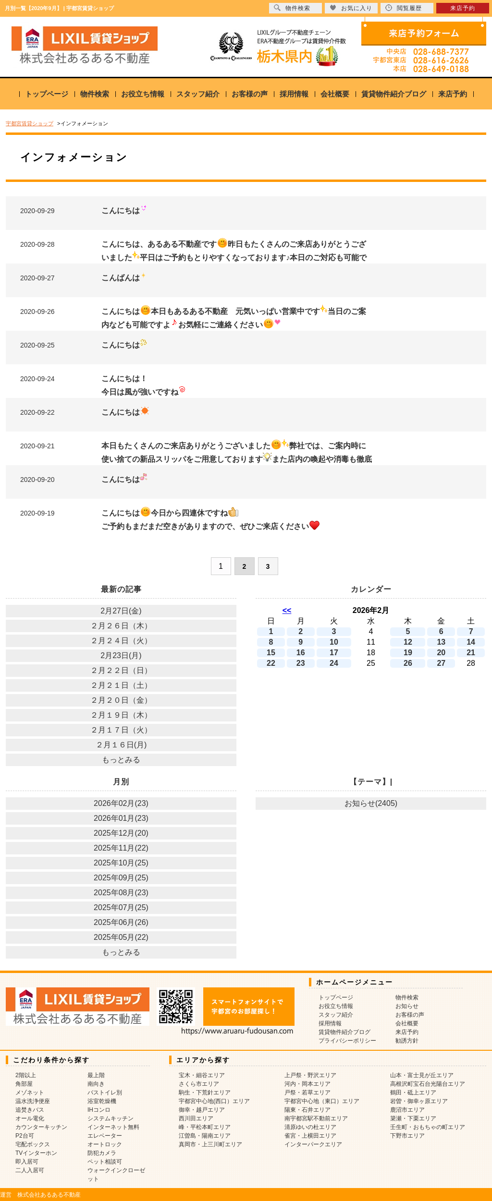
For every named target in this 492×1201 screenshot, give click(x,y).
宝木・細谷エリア (202, 1075)
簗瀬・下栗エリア (413, 1118)
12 (408, 642)
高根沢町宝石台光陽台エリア (427, 1084)
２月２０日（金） (121, 700)
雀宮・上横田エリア (310, 1135)
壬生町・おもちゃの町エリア (427, 1127)
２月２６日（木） (121, 626)
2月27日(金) (120, 611)
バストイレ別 (104, 1092)
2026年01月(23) (121, 818)
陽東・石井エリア (307, 1109)
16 (300, 653)
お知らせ (406, 1006)
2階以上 (25, 1075)
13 (441, 642)
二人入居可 (29, 1170)
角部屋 (24, 1084)
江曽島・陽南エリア (205, 1135)
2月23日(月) (120, 655)
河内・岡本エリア (307, 1084)
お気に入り (351, 8)
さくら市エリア (199, 1084)
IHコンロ (99, 1109)
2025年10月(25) (121, 863)
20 (441, 653)
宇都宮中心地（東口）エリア (321, 1101)
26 (408, 663)
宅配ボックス (32, 1144)
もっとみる (121, 760)
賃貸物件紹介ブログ (393, 94)
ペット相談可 (104, 1161)
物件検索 (94, 94)
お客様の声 (250, 94)
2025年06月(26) (121, 922)
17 (334, 653)
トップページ (46, 94)
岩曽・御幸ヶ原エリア (419, 1101)
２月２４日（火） (121, 641)
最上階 (96, 1075)
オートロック (104, 1144)
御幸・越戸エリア (202, 1109)
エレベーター (104, 1135)
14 (471, 642)
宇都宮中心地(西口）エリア (214, 1101)
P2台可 (24, 1135)
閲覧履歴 (403, 8)
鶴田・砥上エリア (413, 1092)
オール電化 (29, 1118)
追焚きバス (29, 1109)
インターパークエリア (313, 1144)
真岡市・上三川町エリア (210, 1144)
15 (271, 653)
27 (441, 663)
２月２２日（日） (121, 670)
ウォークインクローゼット (116, 1174)
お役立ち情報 (142, 94)
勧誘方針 (406, 1040)
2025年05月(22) (121, 937)
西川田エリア (196, 1118)
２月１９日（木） (121, 715)
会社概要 (334, 94)
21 (471, 653)
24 (334, 663)
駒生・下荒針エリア (205, 1092)
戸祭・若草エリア (307, 1092)
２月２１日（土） (121, 685)
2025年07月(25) (121, 907)
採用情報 (294, 94)
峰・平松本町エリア (205, 1127)
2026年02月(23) (121, 803)
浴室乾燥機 (101, 1101)
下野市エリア (407, 1135)
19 (408, 653)
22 (271, 663)
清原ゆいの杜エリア (310, 1127)
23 (300, 663)
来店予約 (452, 94)
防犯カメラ (101, 1153)
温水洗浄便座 (32, 1101)
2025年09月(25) (121, 878)
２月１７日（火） (121, 730)
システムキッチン (110, 1118)
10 (334, 642)
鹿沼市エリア (407, 1109)
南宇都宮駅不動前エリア (316, 1118)
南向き (96, 1084)
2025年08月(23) (121, 893)
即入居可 (26, 1161)
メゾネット (29, 1092)
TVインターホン (36, 1153)
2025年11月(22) (121, 848)
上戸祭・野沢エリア (310, 1075)
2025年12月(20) (121, 833)
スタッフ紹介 (198, 94)
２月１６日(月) (121, 745)
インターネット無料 (113, 1127)
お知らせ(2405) (370, 803)
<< (287, 610)
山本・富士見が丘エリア (422, 1075)
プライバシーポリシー (347, 1040)
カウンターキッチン (41, 1127)
